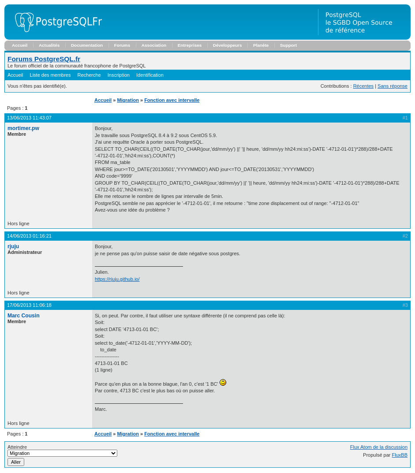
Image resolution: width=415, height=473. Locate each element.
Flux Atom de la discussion (379, 447)
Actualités (49, 45)
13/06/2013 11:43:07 (29, 117)
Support (288, 45)
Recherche (89, 75)
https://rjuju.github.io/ (117, 279)
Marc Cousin (23, 316)
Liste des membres (50, 75)
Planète (261, 45)
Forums (122, 45)
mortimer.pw (23, 128)
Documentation (87, 45)
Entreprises (190, 45)
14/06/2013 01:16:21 (29, 235)
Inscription (119, 75)
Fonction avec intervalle (171, 100)
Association (154, 45)
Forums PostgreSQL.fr (43, 59)
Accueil (19, 45)
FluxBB (400, 455)
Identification (150, 75)
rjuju (13, 246)
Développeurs (227, 45)
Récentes (363, 86)
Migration (128, 100)
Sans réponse (393, 86)
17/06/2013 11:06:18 (29, 305)
